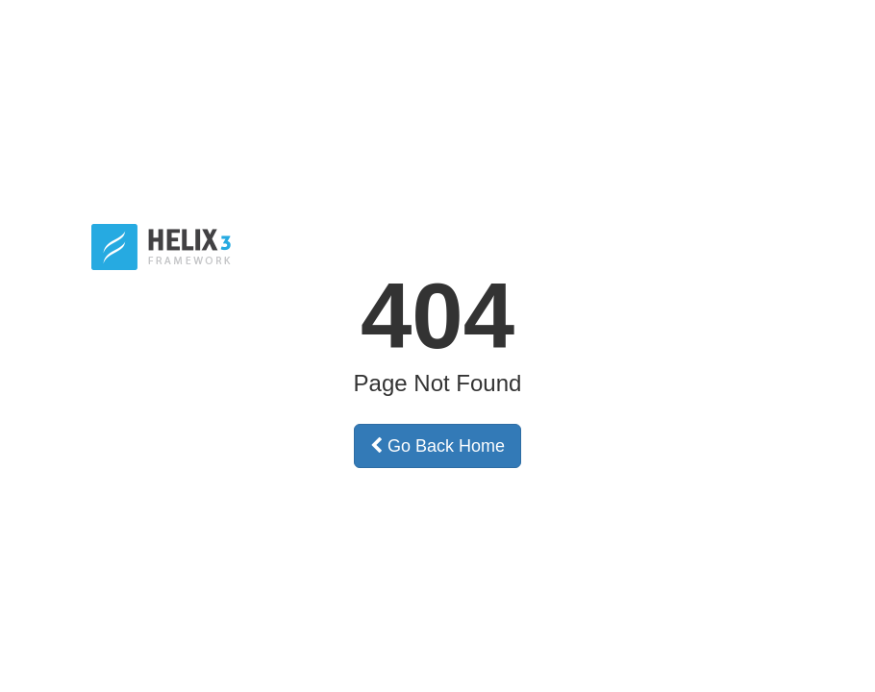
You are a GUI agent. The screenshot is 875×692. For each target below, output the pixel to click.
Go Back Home (437, 446)
